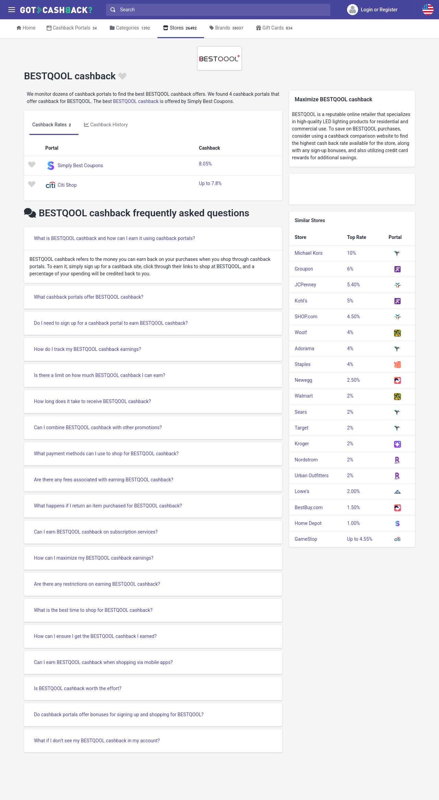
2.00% (353, 491)
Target (301, 428)
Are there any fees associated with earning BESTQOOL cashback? (103, 479)
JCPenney (305, 284)
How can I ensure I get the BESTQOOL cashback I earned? (95, 636)
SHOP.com (306, 316)
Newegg (303, 380)
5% (350, 301)
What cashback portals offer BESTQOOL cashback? (88, 297)
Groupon (304, 269)
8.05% (205, 164)
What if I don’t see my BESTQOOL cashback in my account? (97, 740)
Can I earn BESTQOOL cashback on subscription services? (96, 532)
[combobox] (216, 9)
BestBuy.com (309, 507)
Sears (301, 412)
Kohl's (301, 301)
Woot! (301, 332)
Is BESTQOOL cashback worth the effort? (77, 688)
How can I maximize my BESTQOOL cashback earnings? (93, 558)
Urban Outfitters (312, 475)
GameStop (306, 539)
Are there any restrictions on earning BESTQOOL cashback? (97, 584)
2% (350, 396)
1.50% (353, 507)
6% (350, 269)
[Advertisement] (352, 189)
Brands (227, 28)
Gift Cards (275, 28)
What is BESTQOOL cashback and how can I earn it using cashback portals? (114, 238)
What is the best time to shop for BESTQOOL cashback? (93, 610)
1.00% (353, 523)
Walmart (304, 396)
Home (26, 28)
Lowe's (302, 491)
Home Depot (308, 523)
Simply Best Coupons (80, 165)
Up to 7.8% (210, 183)
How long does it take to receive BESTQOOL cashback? (92, 401)
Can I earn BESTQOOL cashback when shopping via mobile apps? (103, 662)
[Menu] (11, 10)
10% (351, 253)
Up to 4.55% (359, 539)
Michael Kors (308, 253)
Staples (302, 364)
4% (350, 332)
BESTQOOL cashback (136, 101)
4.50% (353, 316)
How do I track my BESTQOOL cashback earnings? (87, 349)
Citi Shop (67, 184)
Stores (181, 28)
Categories (131, 28)
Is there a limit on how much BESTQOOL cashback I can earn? (99, 375)
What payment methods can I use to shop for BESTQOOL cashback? (106, 453)
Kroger (302, 443)
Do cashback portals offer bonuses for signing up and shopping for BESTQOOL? (119, 714)
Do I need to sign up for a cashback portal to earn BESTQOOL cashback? (111, 323)
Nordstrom (306, 459)
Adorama (304, 348)
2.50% (353, 380)
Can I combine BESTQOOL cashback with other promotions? (98, 427)
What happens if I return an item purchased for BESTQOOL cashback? (108, 505)
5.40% (353, 284)
